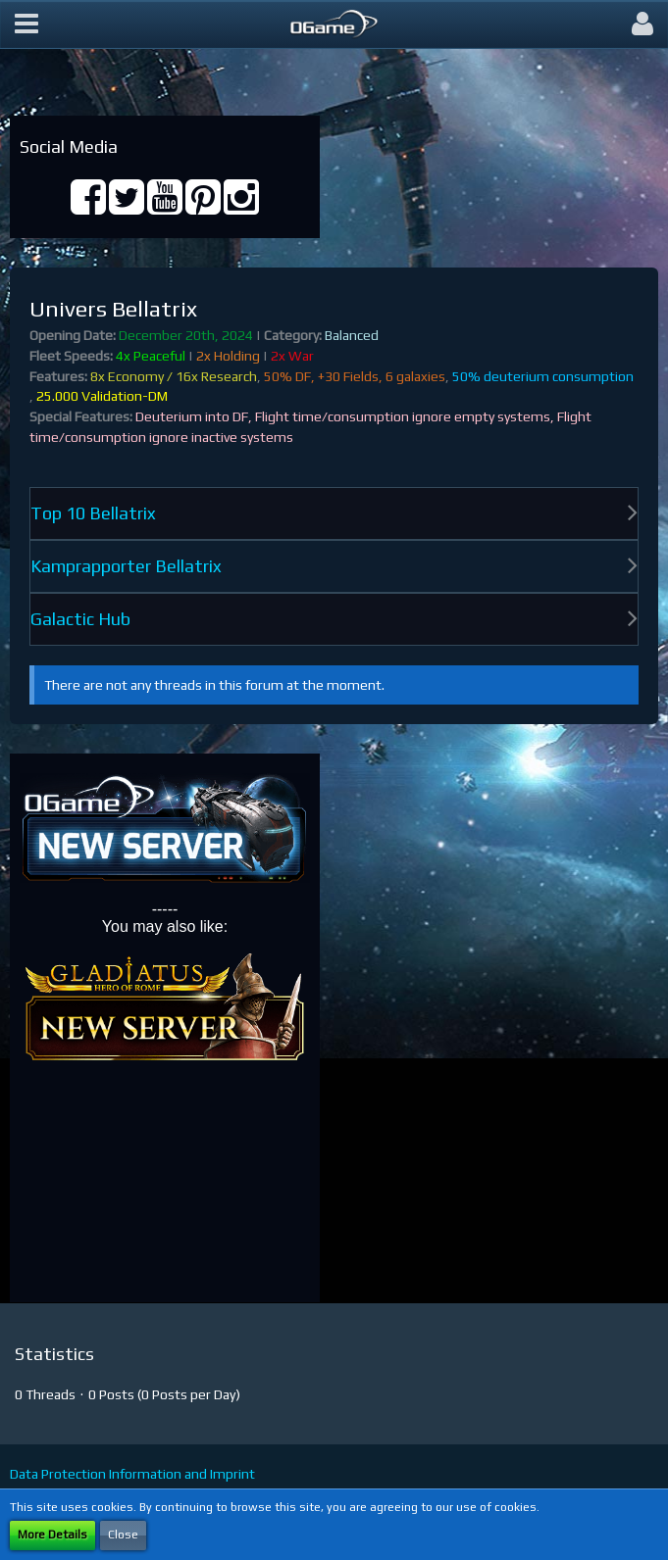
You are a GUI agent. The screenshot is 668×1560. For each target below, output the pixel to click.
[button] (26, 24)
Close (123, 1534)
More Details (52, 1534)
